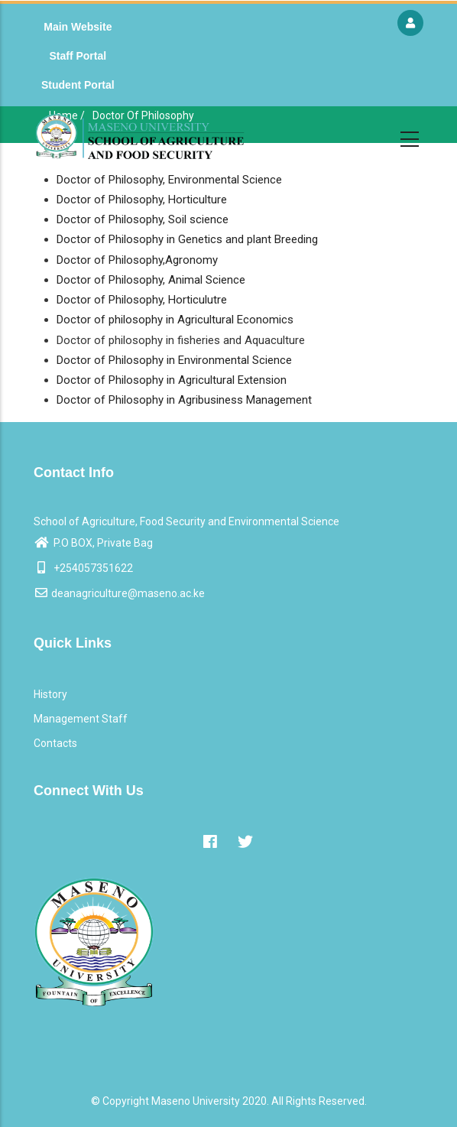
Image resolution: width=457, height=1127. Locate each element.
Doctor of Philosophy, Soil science (142, 219)
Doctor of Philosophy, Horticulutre (142, 300)
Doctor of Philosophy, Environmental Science (169, 180)
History (50, 694)
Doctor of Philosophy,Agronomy (137, 260)
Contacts (55, 743)
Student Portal (78, 85)
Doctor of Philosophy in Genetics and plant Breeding (187, 239)
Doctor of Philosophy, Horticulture (142, 199)
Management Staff (81, 719)
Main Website (78, 27)
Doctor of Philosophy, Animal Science (151, 280)
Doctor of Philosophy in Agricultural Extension (172, 380)
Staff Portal (77, 56)
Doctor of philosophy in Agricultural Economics (175, 319)
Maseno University (195, 1101)
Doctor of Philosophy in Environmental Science (174, 360)
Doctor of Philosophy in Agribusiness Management (184, 400)
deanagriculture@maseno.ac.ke (119, 593)
